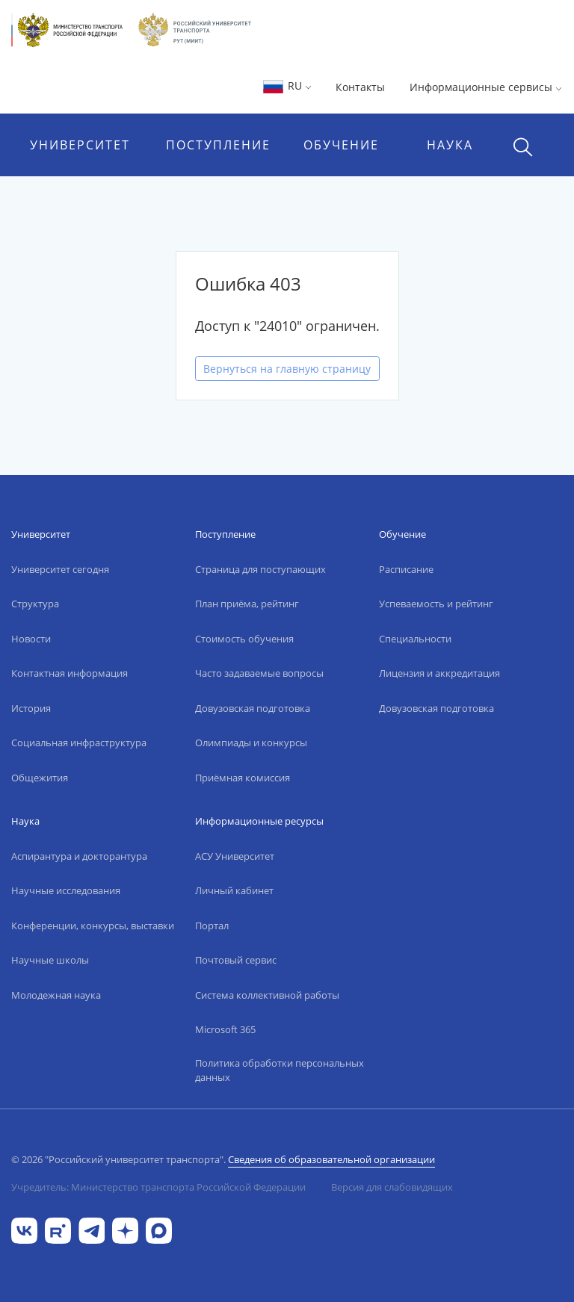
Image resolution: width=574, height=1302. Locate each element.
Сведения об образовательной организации (331, 1159)
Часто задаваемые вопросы (259, 673)
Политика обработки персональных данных (279, 1070)
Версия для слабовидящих (392, 1187)
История (31, 708)
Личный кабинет (234, 890)
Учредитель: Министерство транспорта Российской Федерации (158, 1187)
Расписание (406, 569)
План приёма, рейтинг (247, 603)
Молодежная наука (56, 995)
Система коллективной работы (267, 995)
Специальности (415, 638)
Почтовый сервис (236, 960)
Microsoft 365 (225, 1029)
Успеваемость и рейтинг (436, 603)
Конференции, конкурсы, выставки (92, 925)
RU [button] (287, 85)
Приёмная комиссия (242, 777)
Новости (31, 638)
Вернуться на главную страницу (287, 369)
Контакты (360, 87)
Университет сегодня (60, 569)
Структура (35, 603)
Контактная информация (69, 673)
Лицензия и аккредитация (439, 673)
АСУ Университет (234, 856)
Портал (212, 925)
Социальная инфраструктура (78, 742)
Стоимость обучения (244, 638)
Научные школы (50, 960)
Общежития (39, 777)
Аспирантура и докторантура (79, 856)
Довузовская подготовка (252, 708)
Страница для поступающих (260, 569)
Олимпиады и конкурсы (251, 742)
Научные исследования (65, 890)
